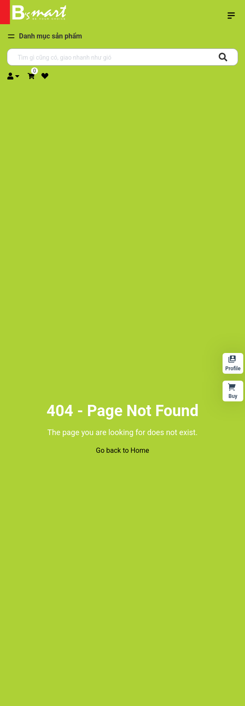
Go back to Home (122, 450)
